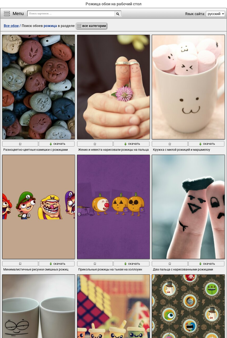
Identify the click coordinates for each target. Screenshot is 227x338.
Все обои (11, 26)
